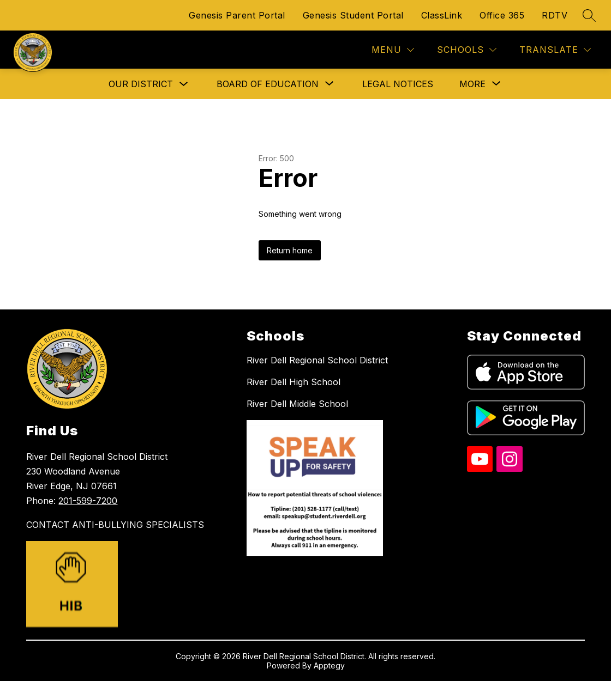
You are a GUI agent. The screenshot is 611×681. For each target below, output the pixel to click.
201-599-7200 (87, 500)
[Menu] (393, 50)
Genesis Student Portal (353, 15)
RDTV (554, 15)
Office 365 (502, 15)
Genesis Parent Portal (237, 15)
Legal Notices (397, 83)
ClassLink (442, 15)
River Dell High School (293, 381)
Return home (290, 250)
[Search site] (589, 15)
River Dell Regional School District (317, 360)
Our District (141, 83)
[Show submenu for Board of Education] (268, 83)
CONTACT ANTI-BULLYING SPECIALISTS (115, 524)
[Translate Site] (555, 50)
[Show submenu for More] (472, 83)
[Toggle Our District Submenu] (183, 84)
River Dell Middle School (297, 403)
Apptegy (329, 665)
